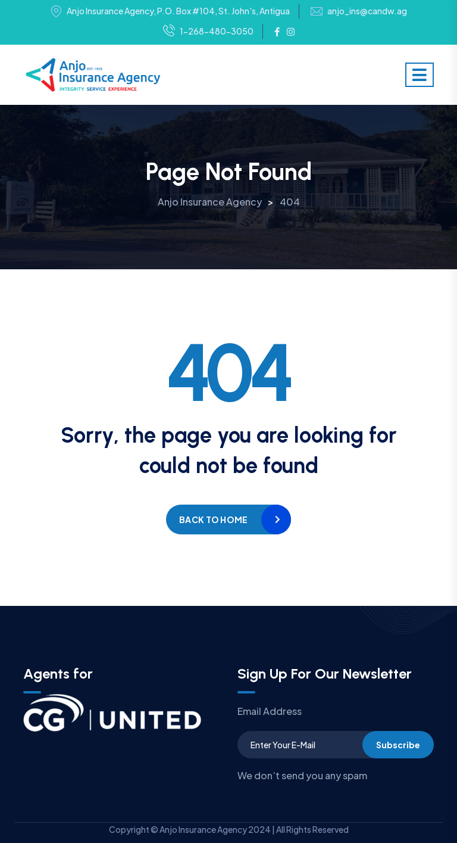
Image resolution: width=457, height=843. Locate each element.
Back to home (213, 519)
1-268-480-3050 (208, 31)
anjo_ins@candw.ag (367, 11)
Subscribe (398, 744)
